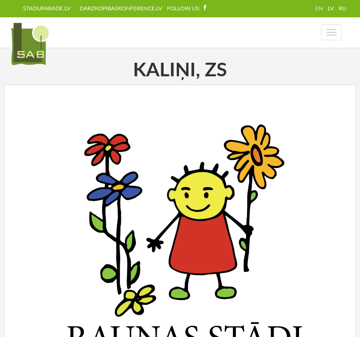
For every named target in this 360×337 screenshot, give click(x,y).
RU (342, 8)
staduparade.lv (46, 8)
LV (331, 8)
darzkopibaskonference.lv (121, 8)
